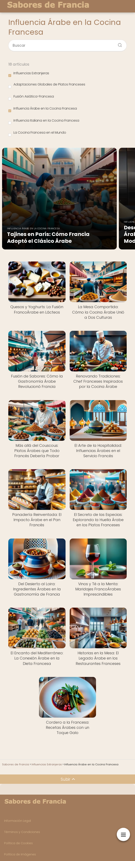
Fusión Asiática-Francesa (31, 97)
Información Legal (17, 821)
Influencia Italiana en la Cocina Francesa (43, 121)
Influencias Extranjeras (28, 74)
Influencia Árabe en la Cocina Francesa (42, 109)
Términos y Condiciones (22, 832)
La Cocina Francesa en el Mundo (37, 133)
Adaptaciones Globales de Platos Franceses (46, 85)
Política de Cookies (18, 843)
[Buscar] (118, 44)
